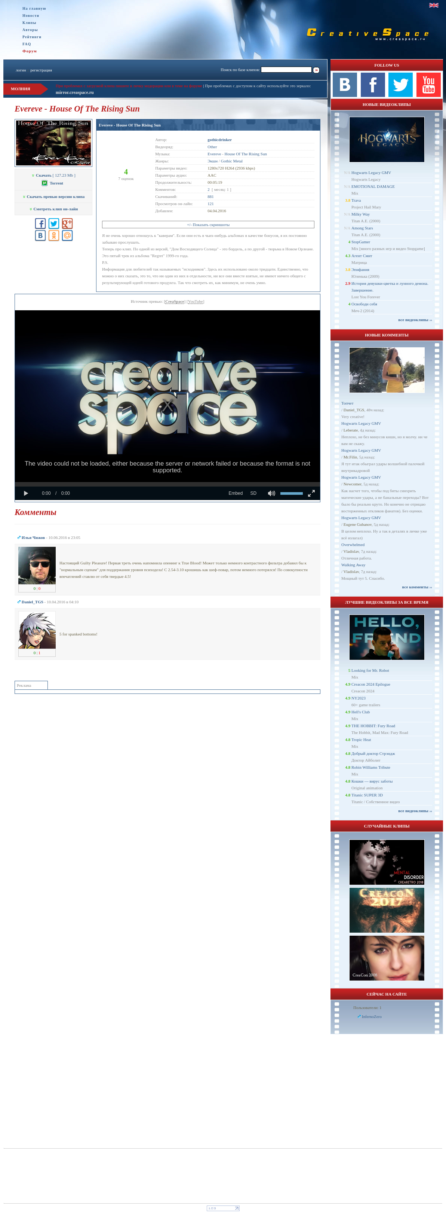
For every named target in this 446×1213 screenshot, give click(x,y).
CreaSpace (174, 301)
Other (212, 146)
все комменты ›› (417, 587)
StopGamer (360, 242)
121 (210, 203)
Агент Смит (361, 255)
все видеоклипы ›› (415, 319)
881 (210, 196)
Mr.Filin (350, 457)
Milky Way (360, 214)
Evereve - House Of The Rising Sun (130, 125)
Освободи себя (364, 304)
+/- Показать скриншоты (208, 224)
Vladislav (351, 551)
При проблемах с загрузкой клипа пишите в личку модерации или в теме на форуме (129, 85)
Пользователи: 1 (367, 1007)
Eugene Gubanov (358, 524)
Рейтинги (31, 37)
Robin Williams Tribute (370, 767)
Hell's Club (360, 712)
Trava (356, 200)
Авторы (30, 30)
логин (21, 70)
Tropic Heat (361, 739)
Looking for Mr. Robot (370, 670)
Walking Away (353, 565)
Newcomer (353, 484)
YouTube (195, 301)
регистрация (41, 70)
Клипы (29, 23)
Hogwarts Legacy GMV (371, 172)
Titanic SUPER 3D (367, 795)
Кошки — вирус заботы (372, 781)
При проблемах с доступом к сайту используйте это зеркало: (258, 85)
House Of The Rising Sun (245, 154)
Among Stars (362, 228)
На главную (34, 8)
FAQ (26, 44)
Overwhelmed (353, 544)
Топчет (347, 403)
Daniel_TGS (354, 410)
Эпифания (360, 269)
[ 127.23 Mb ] (53, 175)
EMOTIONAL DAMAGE (373, 186)
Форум (29, 51)
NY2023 (358, 698)
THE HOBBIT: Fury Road (373, 725)
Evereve (214, 154)
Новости (30, 15)
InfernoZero (372, 1016)
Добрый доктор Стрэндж (373, 753)
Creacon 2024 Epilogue (370, 684)
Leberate (351, 430)
